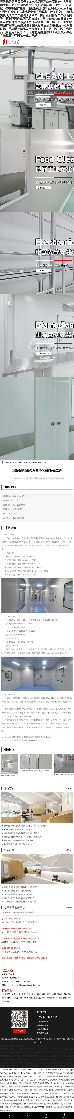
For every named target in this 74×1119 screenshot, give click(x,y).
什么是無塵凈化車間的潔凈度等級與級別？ (20, 894)
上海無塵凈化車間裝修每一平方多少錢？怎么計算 (22, 837)
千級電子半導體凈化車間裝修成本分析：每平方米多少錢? (25, 826)
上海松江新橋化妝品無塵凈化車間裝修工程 (24, 740)
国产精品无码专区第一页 (23, 1070)
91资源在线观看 (65, 1080)
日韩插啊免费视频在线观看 (27, 1097)
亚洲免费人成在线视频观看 (55, 1107)
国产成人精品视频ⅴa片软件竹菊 (58, 1073)
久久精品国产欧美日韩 (42, 1070)
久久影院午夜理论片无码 (17, 1107)
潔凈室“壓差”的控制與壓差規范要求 (17, 829)
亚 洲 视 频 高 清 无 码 (8, 1104)
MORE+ (69, 789)
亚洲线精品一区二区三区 (59, 1093)
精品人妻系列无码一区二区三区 (25, 1090)
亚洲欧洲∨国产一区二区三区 (62, 1100)
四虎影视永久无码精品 (23, 1083)
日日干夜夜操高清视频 (41, 1083)
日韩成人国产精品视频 (30, 1087)
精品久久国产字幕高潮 (45, 1076)
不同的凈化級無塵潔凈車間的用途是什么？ (20, 891)
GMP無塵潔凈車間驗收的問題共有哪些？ (19, 840)
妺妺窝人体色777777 (36, 1107)
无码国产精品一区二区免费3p (51, 1087)
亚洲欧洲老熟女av (58, 1083)
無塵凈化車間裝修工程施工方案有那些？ (19, 898)
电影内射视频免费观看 (18, 1093)
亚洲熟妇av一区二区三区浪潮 (33, 1073)
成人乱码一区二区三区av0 (28, 1080)
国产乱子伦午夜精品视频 (40, 1100)
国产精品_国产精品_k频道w (49, 1104)
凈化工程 (27, 462)
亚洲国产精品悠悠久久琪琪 (48, 1090)
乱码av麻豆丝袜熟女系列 (28, 1104)
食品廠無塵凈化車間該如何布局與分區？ (19, 844)
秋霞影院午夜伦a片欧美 (48, 1080)
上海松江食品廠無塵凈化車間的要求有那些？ (21, 887)
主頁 (20, 462)
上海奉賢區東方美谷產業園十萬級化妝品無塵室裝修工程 (29, 737)
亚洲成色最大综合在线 (8, 1080)
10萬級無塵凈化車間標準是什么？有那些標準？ (21, 902)
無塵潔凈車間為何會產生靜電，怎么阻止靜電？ (21, 833)
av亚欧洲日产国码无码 (27, 1076)
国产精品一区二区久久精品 (38, 1093)
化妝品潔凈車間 (38, 462)
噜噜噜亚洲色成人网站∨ (61, 1070)
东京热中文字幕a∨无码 (64, 1076)
